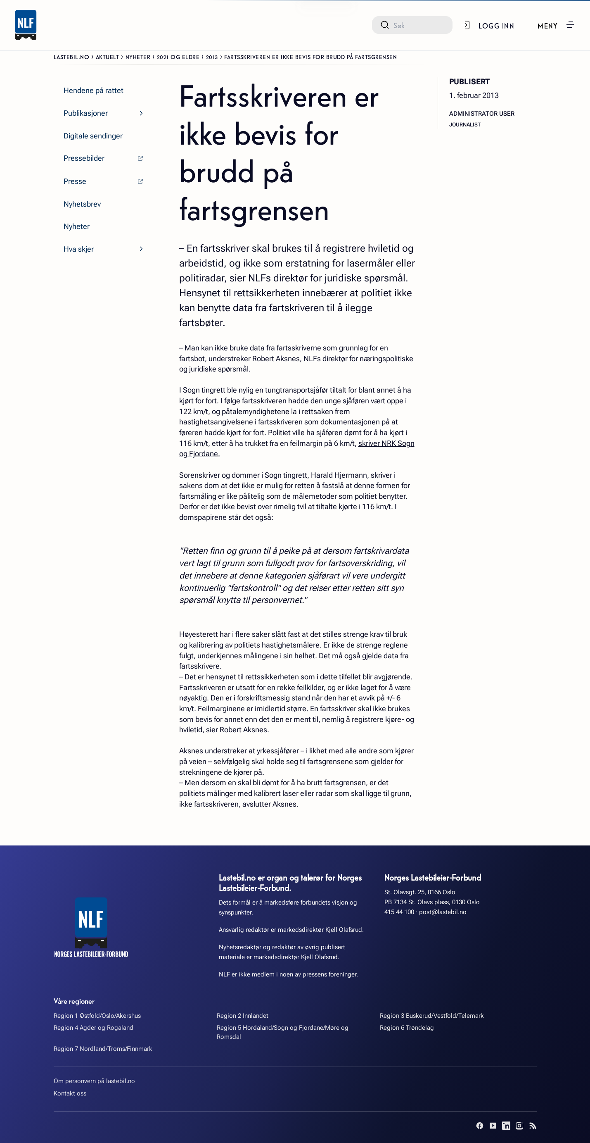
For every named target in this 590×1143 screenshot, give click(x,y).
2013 (212, 56)
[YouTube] (493, 1126)
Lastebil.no (72, 56)
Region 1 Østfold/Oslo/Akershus (97, 1015)
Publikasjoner (86, 113)
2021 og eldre (178, 56)
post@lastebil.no (443, 912)
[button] (556, 25)
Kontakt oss (70, 1093)
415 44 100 (399, 912)
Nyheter (138, 56)
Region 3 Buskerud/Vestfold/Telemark (432, 1015)
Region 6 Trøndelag (407, 1027)
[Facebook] (480, 1126)
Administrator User (481, 113)
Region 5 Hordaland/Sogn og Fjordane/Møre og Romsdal (282, 1032)
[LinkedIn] (506, 1126)
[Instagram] (519, 1126)
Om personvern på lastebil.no (94, 1081)
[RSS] (532, 1126)
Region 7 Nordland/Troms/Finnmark (103, 1049)
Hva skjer (79, 249)
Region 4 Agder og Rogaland (93, 1027)
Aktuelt (107, 56)
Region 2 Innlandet (242, 1015)
